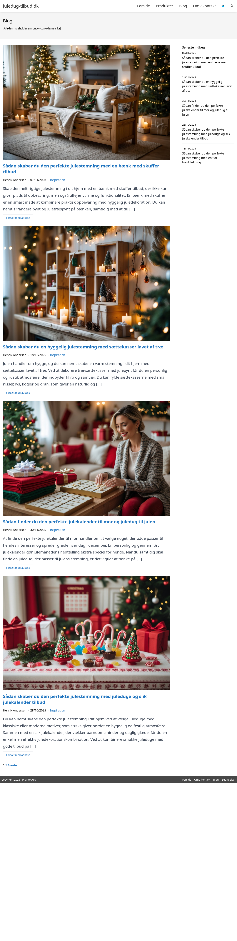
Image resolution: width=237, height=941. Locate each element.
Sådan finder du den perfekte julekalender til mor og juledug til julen (205, 110)
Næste (12, 765)
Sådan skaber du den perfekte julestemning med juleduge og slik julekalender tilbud (206, 133)
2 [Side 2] (6, 765)
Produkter (164, 5)
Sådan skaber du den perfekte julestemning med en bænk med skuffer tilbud (204, 62)
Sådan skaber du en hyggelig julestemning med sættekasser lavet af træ (207, 86)
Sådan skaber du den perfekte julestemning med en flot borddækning (203, 157)
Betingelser (229, 779)
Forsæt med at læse (18, 218)
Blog (183, 5)
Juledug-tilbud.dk (21, 6)
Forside (143, 5)
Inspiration (57, 180)
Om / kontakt (204, 5)
